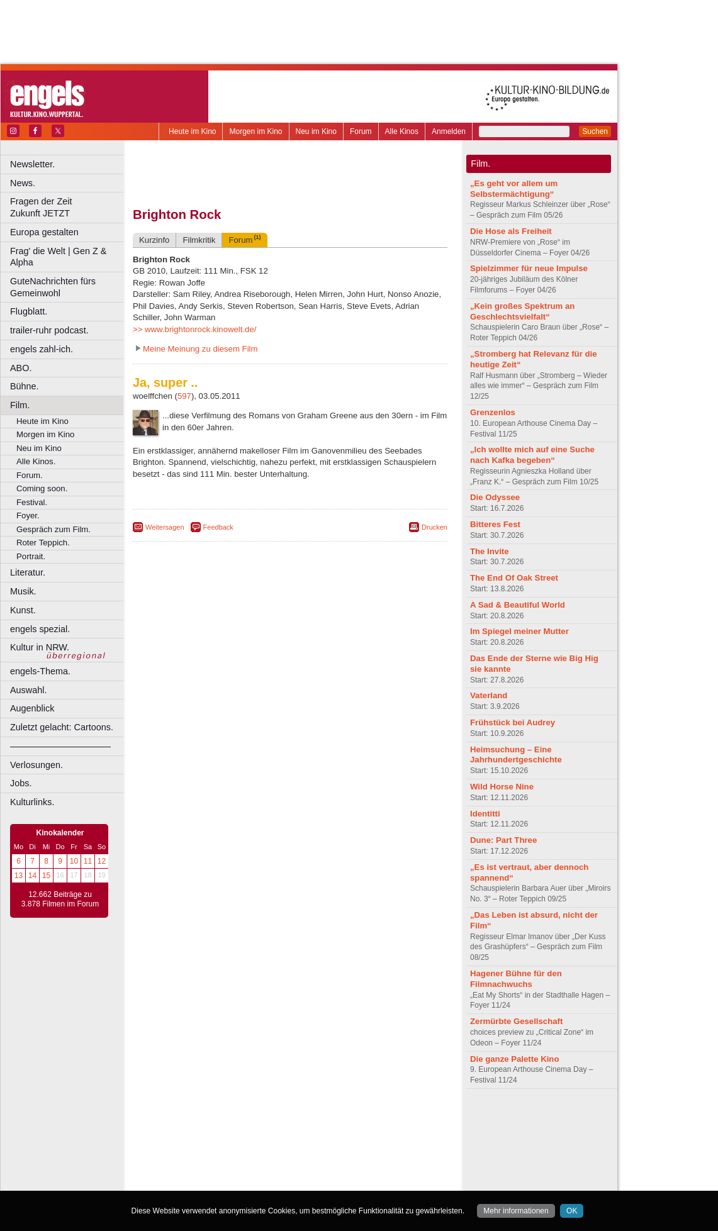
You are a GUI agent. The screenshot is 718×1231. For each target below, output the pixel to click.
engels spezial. (40, 629)
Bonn (221, 1140)
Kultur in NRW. (39, 647)
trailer (290, 1129)
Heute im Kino (192, 131)
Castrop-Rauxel (259, 1140)
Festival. (31, 502)
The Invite (489, 551)
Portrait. (30, 556)
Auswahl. (28, 690)
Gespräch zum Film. (53, 529)
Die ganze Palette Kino (514, 1059)
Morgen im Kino (255, 131)
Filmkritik (198, 240)
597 (184, 396)
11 (88, 861)
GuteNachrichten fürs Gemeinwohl (53, 287)
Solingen (293, 1171)
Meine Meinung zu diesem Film (200, 349)
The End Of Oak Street (514, 577)
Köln (380, 1150)
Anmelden (449, 131)
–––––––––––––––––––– (60, 746)
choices (223, 1129)
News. (22, 183)
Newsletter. (32, 164)
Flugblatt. (28, 311)
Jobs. (20, 783)
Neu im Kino (316, 131)
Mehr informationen (515, 1210)
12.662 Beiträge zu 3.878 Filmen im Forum (60, 899)
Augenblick (32, 708)
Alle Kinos (401, 131)
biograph (189, 1129)
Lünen (258, 1161)
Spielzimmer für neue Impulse (529, 268)
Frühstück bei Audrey (512, 722)
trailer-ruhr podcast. (49, 330)
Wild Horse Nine (502, 786)
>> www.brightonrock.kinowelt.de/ (194, 329)
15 (46, 875)
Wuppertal (342, 1171)
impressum (282, 1119)
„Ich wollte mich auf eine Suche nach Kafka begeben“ (532, 455)
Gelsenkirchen (271, 1150)
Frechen (229, 1150)
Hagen (311, 1150)
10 (74, 861)
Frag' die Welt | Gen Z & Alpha (58, 257)
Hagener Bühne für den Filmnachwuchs (516, 979)
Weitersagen (164, 527)
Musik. (23, 591)
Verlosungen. (36, 765)
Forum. (29, 475)
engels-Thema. (40, 671)
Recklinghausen (247, 1171)
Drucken (434, 527)
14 (32, 875)
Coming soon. (41, 488)
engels (253, 1129)
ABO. (20, 368)
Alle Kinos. (35, 461)
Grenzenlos (492, 412)
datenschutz (327, 1119)
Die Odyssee (495, 497)
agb (360, 1119)
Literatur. (27, 572)
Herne (336, 1150)
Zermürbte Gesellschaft (516, 1021)
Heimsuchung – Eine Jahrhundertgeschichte (516, 755)
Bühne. (24, 386)
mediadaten (392, 1119)
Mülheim (287, 1161)
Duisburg (383, 1140)
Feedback (218, 527)
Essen (200, 1150)
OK (571, 1210)
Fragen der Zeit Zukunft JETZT (68, 207)
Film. (20, 405)
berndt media (236, 1119)
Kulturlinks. (32, 802)
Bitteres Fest (495, 524)
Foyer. (28, 515)
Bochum (194, 1140)
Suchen (595, 131)
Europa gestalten (44, 232)
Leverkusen (224, 1161)
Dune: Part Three (503, 840)
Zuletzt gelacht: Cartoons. (61, 727)
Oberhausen (352, 1161)
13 (18, 875)
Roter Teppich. (43, 542)
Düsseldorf (346, 1140)
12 (102, 861)
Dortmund (306, 1140)
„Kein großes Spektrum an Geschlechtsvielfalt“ (522, 311)
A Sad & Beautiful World (517, 605)
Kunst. (23, 610)
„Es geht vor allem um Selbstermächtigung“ (514, 189)
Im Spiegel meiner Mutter (519, 631)
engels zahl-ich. (41, 349)
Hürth (360, 1150)
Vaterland (488, 695)
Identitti (485, 813)
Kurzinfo (154, 240)
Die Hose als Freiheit (511, 231)
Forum (361, 131)
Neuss (316, 1161)
